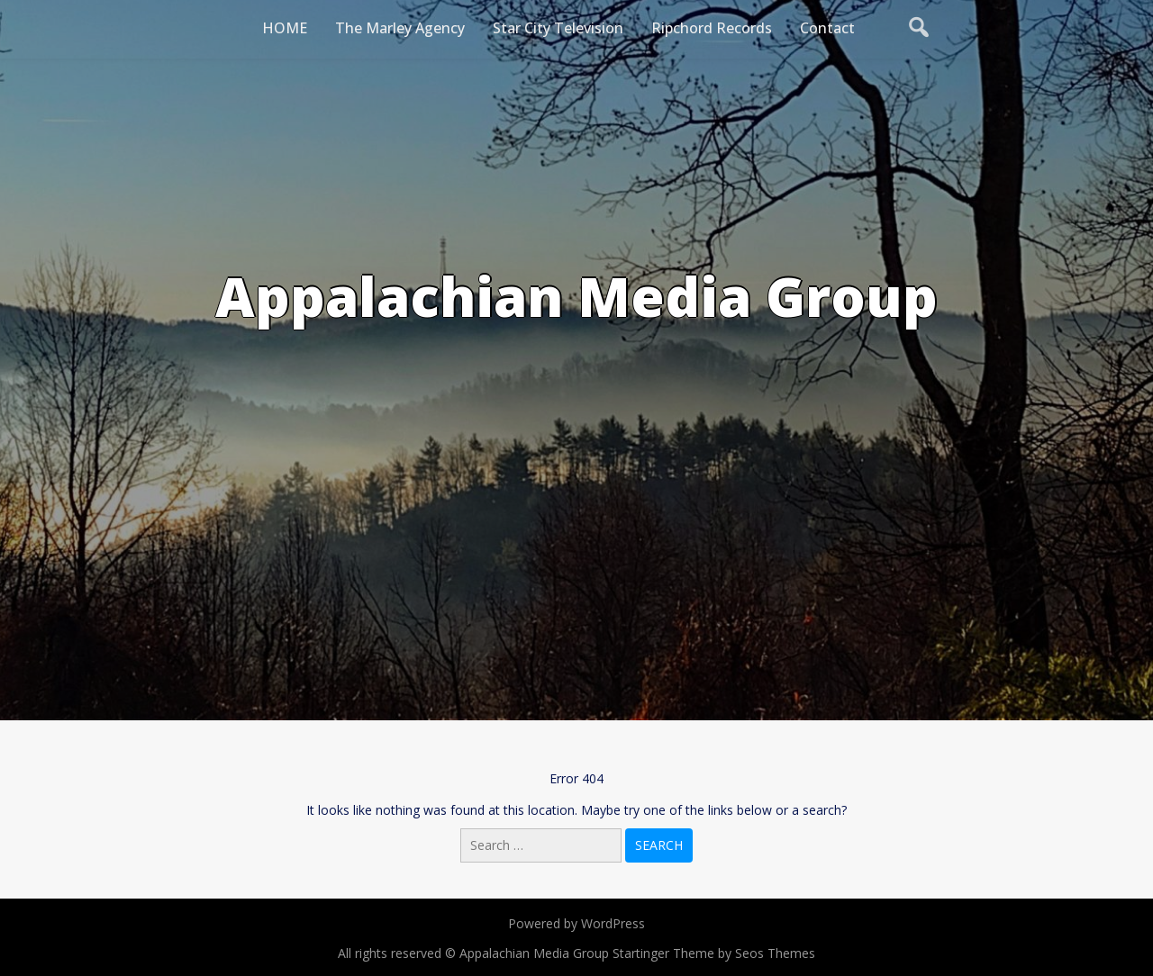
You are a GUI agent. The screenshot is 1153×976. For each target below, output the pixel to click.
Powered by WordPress (576, 923)
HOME (284, 28)
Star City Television (558, 28)
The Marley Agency (400, 28)
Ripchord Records (711, 28)
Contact (827, 28)
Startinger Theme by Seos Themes (714, 953)
